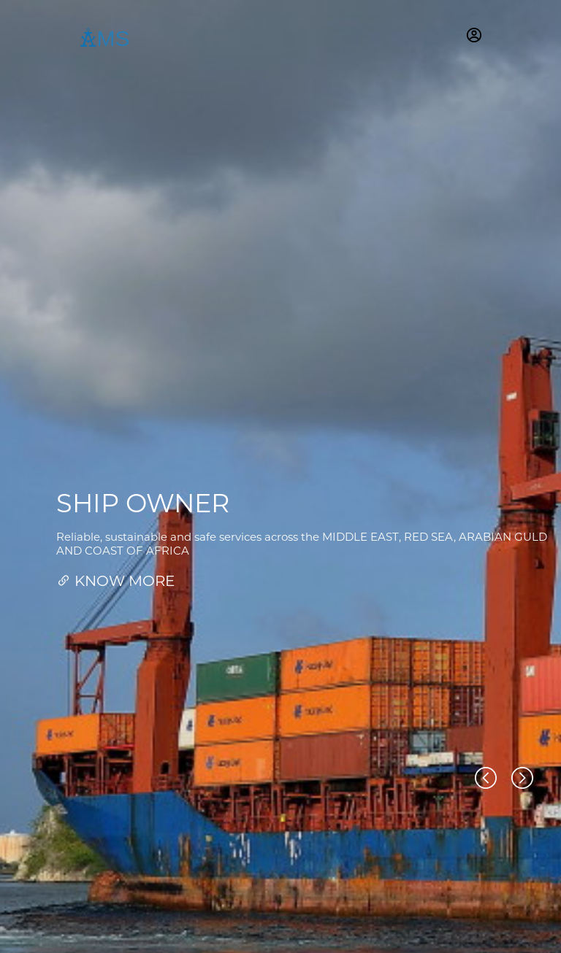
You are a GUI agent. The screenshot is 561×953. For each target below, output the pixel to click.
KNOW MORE (115, 581)
